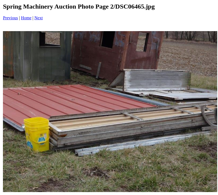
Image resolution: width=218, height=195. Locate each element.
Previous (10, 18)
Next (39, 18)
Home (26, 18)
